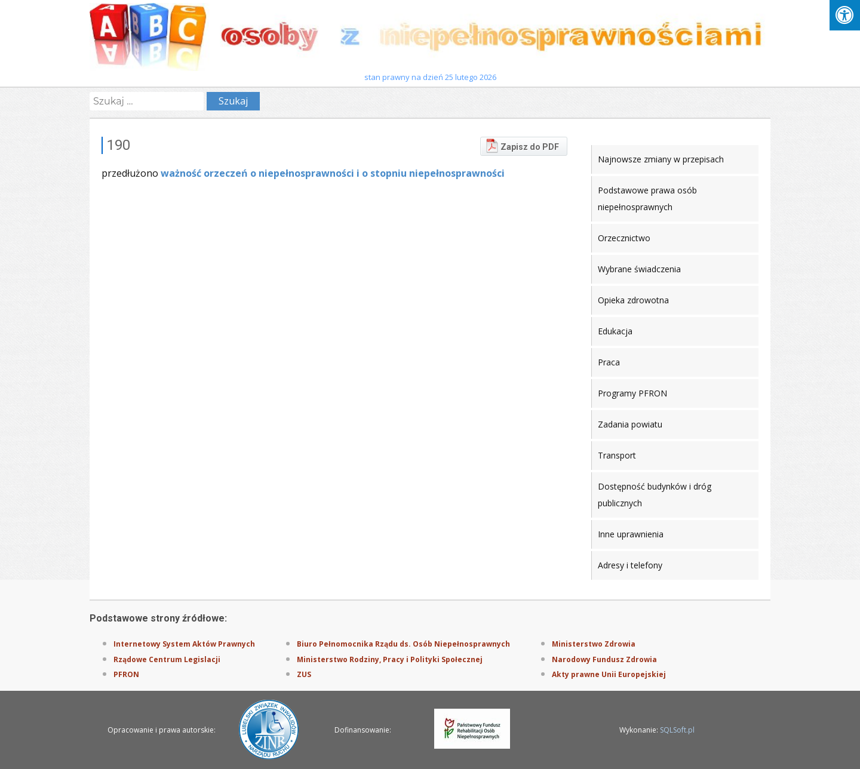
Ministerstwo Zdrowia (593, 644)
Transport (617, 455)
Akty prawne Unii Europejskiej (609, 674)
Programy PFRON (632, 393)
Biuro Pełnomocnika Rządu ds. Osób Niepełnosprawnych (403, 644)
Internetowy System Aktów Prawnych (184, 644)
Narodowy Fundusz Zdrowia (604, 659)
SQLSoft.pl (677, 730)
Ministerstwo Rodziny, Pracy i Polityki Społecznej (390, 659)
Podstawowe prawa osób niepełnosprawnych (647, 198)
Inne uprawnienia (631, 534)
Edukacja (615, 331)
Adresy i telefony (630, 565)
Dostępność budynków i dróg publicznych (654, 495)
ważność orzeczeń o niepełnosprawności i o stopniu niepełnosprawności (333, 173)
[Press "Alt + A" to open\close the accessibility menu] (845, 15)
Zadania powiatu (630, 424)
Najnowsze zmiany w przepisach (661, 159)
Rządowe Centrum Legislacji (166, 659)
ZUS (304, 674)
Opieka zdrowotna (633, 300)
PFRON (126, 674)
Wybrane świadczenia (639, 269)
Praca (609, 362)
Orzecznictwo (624, 238)
